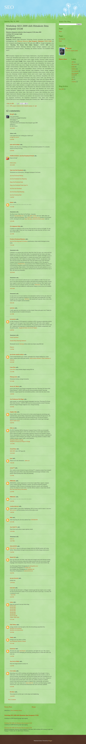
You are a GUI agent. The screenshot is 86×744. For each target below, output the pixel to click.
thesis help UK (29, 683)
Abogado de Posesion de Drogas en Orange (20, 441)
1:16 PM (12, 349)
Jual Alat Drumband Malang (16, 175)
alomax (12, 202)
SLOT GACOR (13, 615)
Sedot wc (12, 538)
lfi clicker (12, 692)
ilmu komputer (75, 71)
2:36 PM (12, 501)
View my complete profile (72, 50)
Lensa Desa (13, 367)
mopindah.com (30, 569)
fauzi (11, 458)
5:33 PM (12, 475)
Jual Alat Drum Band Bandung (17, 191)
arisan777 (12, 468)
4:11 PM (12, 314)
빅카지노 (27, 299)
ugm (36, 106)
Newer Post (8, 707)
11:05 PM (12, 531)
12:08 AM (12, 582)
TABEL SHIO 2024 (14, 617)
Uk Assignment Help (15, 226)
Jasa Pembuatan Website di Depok (18, 641)
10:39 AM (12, 272)
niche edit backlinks (15, 144)
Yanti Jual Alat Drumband (16, 170)
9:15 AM (12, 381)
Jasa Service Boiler (14, 661)
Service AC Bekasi (14, 386)
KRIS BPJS (12, 451)
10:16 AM (12, 128)
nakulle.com (28, 567)
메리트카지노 (21, 263)
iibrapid (12, 114)
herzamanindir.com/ (19, 215)
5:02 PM (12, 573)
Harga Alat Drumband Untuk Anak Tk (19, 185)
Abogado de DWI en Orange (16, 440)
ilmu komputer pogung (26, 106)
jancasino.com (36, 217)
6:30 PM (12, 150)
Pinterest (12, 347)
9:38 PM (12, 422)
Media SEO (13, 557)
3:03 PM (12, 406)
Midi (11, 517)
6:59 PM (12, 686)
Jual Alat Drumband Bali (16, 195)
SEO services (13, 510)
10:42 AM (12, 288)
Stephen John (13, 412)
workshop (74, 81)
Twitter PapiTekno (14, 337)
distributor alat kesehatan (16, 628)
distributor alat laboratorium (16, 630)
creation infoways (14, 506)
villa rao (12, 428)
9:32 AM (12, 619)
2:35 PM (12, 491)
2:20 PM (12, 665)
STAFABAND (34, 519)
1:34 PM (12, 197)
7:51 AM (12, 371)
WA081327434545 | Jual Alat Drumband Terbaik (22, 155)
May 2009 (61, 89)
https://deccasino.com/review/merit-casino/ (35, 219)
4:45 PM (12, 597)
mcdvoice (12, 308)
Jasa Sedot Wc (13, 527)
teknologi (21, 344)
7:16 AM (12, 245)
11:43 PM (12, 443)
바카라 (29, 217)
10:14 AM (12, 165)
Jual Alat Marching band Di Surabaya (19, 241)
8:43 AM (12, 362)
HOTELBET (13, 606)
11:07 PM (12, 541)
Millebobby (13, 480)
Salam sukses (13, 162)
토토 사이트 (33, 215)
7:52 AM (12, 206)
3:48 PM (12, 512)
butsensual (12, 648)
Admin (11, 637)
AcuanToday (13, 448)
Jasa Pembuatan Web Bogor (17, 399)
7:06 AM (12, 462)
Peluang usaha (13, 376)
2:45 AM (12, 221)
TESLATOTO (13, 546)
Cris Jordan (13, 671)
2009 (11, 106)
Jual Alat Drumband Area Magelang (18, 178)
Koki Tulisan (13, 624)
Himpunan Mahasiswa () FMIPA (34, 41)
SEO (9, 7)
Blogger (50, 740)
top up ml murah (14, 578)
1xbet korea (37, 284)
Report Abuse (63, 59)
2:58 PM (12, 394)
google (14, 106)
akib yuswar (74, 64)
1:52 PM (12, 656)
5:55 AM (12, 522)
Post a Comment (12, 699)
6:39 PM (12, 139)
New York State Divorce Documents (18, 489)
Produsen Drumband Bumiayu (17, 239)
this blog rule (62, 39)
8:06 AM (12, 303)
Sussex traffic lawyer (15, 420)
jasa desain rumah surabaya (17, 354)
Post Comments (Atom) (16, 710)
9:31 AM (12, 643)
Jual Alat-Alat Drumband (16, 188)
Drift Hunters (22, 650)
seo (33, 106)
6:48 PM (12, 330)
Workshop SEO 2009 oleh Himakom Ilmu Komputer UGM (21, 715)
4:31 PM (12, 234)
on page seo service (14, 137)
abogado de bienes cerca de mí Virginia (28, 327)
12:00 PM (12, 696)
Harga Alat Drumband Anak (16, 182)
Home (34, 707)
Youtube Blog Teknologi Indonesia (18, 340)
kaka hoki (12, 587)
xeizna (11, 602)
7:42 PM (12, 552)
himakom (18, 106)
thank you (27, 460)
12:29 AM (12, 453)
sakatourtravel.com (28, 571)
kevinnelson (13, 319)
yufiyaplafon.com (33, 566)
